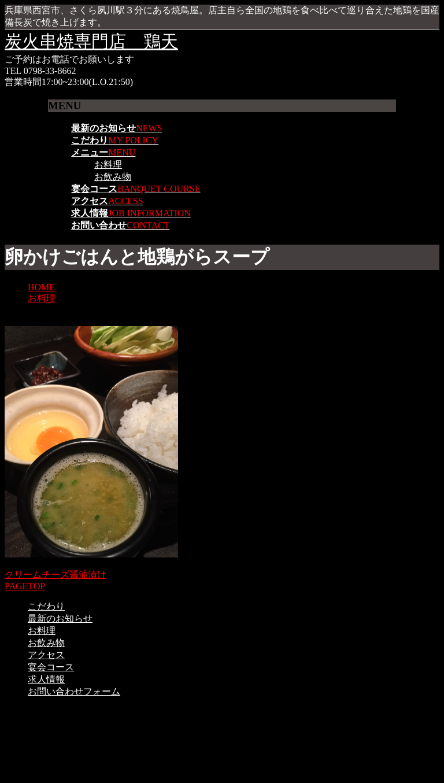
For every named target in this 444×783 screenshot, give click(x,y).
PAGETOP (25, 586)
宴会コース (51, 667)
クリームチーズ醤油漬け (55, 574)
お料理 (108, 164)
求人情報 (46, 679)
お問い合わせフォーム (74, 691)
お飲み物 (112, 177)
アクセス (46, 655)
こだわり (46, 606)
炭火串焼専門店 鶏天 (91, 41)
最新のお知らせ (60, 618)
